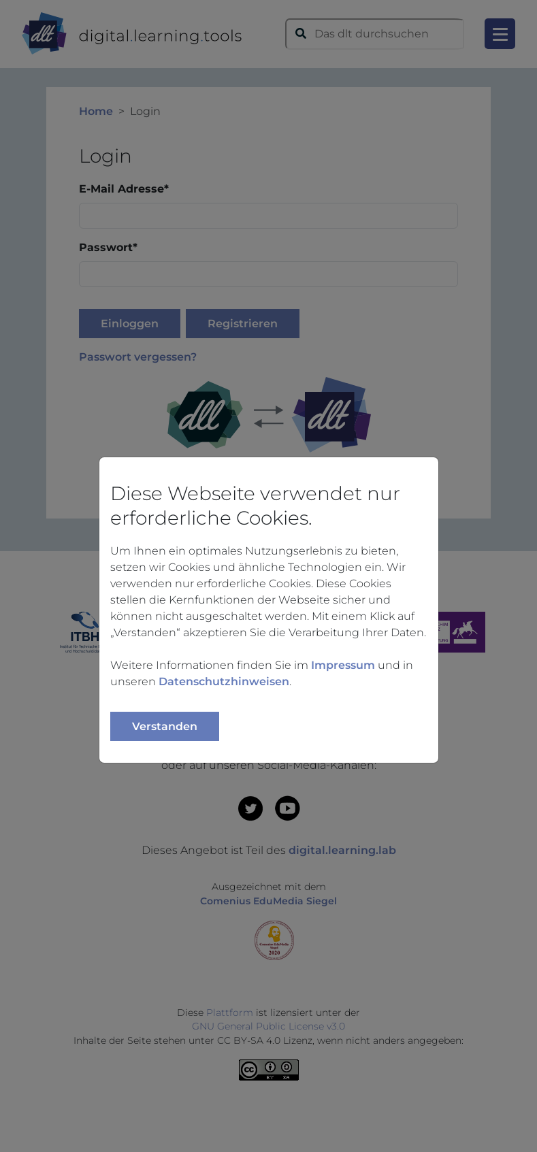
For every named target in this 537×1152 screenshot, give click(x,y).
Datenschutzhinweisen (224, 681)
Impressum (343, 665)
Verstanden (164, 726)
